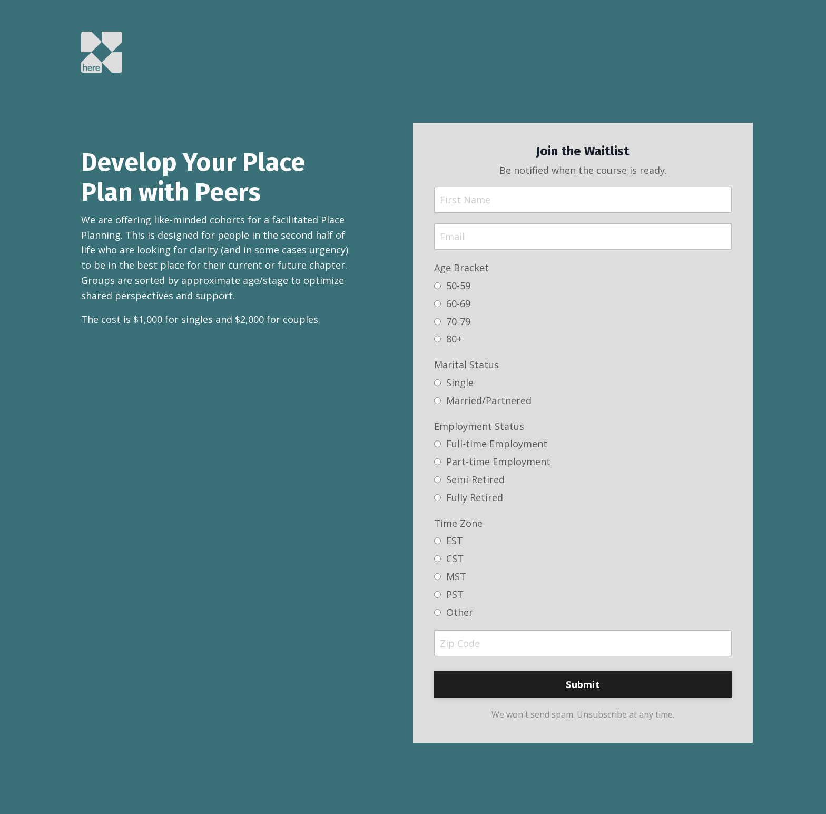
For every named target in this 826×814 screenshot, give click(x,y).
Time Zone (458, 523)
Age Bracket (461, 267)
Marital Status (466, 364)
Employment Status (479, 426)
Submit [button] (583, 684)
